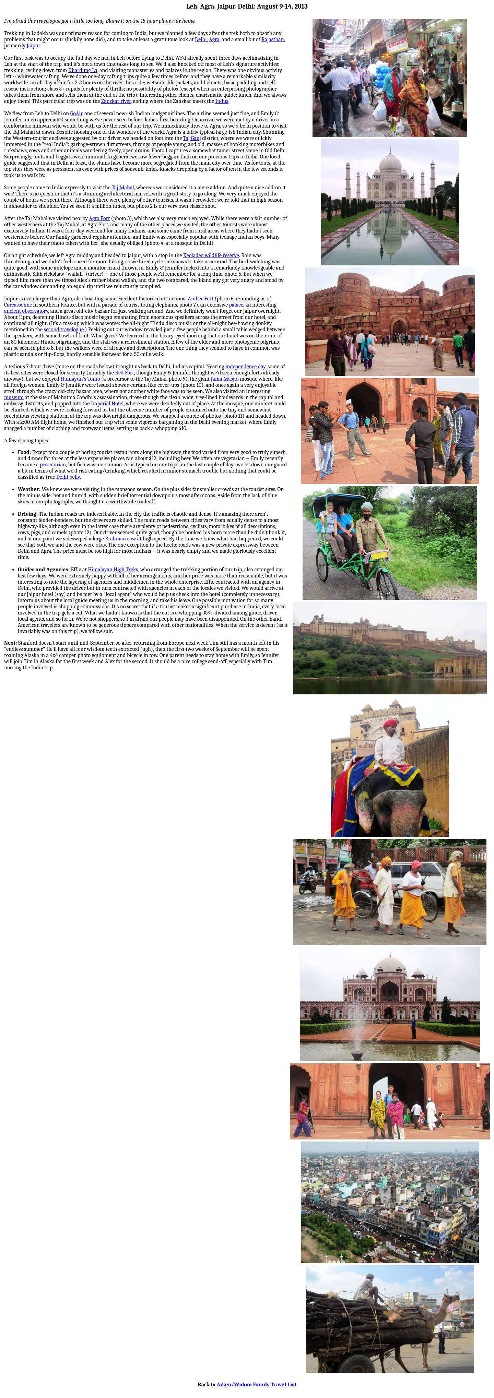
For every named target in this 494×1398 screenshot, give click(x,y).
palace (236, 305)
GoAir (76, 113)
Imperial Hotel (107, 404)
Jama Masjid (225, 379)
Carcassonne (18, 305)
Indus (221, 101)
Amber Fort (201, 299)
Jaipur (33, 46)
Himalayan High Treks (113, 569)
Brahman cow (120, 539)
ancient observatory (26, 311)
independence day (245, 366)
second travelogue (64, 329)
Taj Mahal (122, 187)
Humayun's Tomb (80, 379)
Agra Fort (99, 218)
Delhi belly (68, 477)
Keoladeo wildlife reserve (211, 255)
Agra (214, 39)
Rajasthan (272, 39)
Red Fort (124, 373)
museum (14, 397)
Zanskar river (116, 101)
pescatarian (53, 465)
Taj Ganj (192, 138)
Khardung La (82, 70)
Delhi (201, 39)
